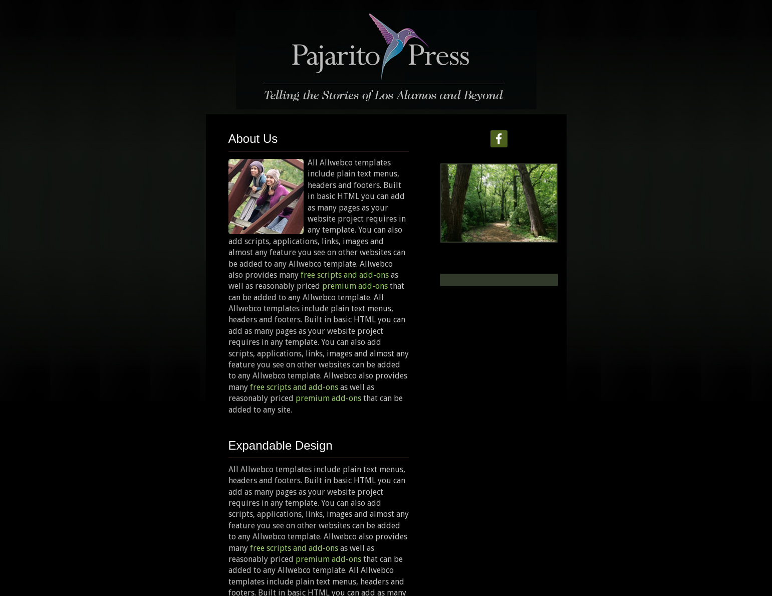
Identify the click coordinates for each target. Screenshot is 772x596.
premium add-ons (355, 286)
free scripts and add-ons (345, 275)
